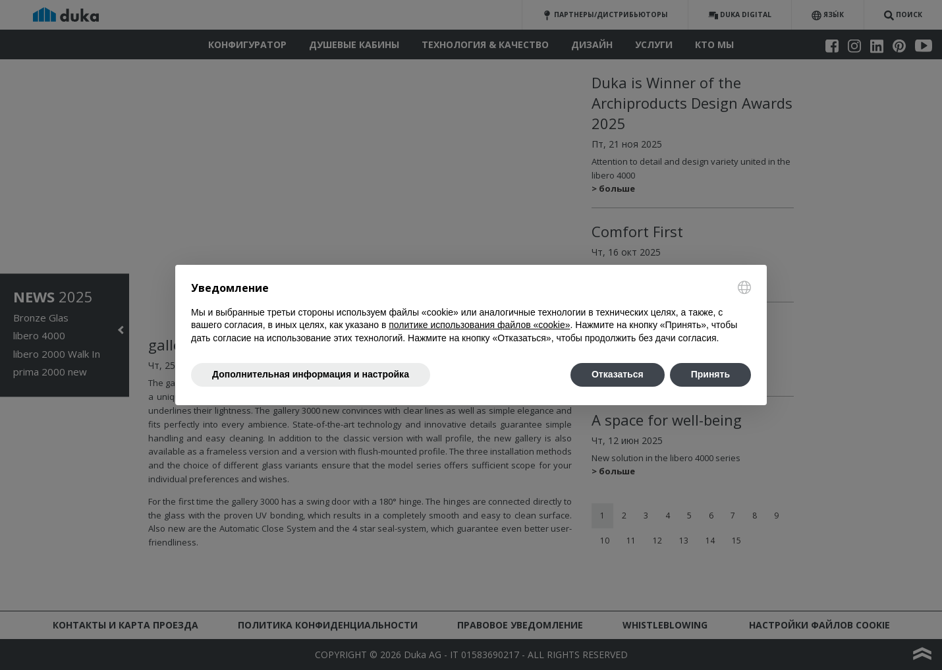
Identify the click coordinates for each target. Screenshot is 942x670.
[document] (471, 312)
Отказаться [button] (618, 374)
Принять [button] (710, 374)
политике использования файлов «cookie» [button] (479, 325)
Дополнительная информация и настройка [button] (310, 374)
